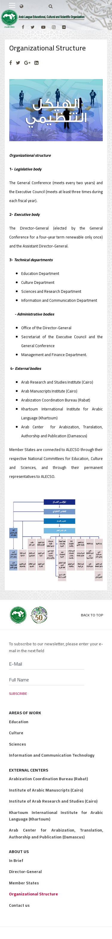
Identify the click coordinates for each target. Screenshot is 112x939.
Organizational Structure (33, 894)
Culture (16, 732)
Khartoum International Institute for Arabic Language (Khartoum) (56, 816)
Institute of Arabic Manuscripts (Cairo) (46, 790)
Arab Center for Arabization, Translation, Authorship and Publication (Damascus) (56, 833)
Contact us (19, 905)
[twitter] (33, 27)
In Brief (16, 860)
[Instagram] (54, 27)
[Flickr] (64, 27)
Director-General (25, 871)
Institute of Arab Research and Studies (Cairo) (53, 801)
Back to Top (92, 615)
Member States (24, 883)
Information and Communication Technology (51, 755)
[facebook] (23, 27)
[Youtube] (43, 27)
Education (18, 721)
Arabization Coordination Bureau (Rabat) (48, 778)
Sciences (17, 744)
